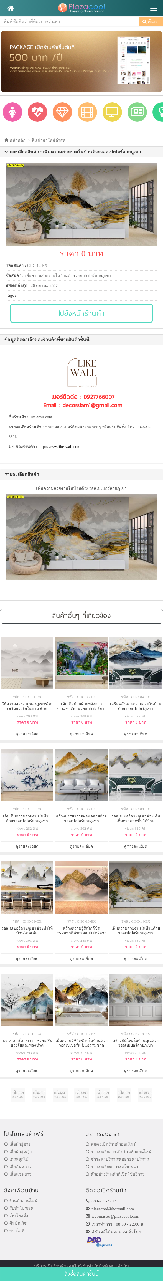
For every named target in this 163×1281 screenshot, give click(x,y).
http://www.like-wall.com (59, 447)
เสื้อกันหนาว (18, 1166)
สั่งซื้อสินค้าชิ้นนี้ (81, 1274)
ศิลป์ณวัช (15, 1223)
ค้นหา (150, 21)
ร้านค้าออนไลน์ (20, 1201)
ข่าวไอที (14, 1231)
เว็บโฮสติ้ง (16, 1216)
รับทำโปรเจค (19, 1208)
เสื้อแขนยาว (18, 1174)
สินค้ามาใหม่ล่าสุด (49, 140)
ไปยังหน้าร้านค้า (81, 313)
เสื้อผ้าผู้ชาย (17, 1144)
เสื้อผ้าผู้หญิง (18, 1152)
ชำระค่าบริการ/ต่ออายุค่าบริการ (117, 1159)
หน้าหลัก (15, 140)
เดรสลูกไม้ (16, 1159)
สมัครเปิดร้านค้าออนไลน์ (111, 1144)
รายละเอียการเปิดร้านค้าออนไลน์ (118, 1152)
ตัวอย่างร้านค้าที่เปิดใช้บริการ (115, 1174)
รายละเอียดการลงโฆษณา (112, 1166)
